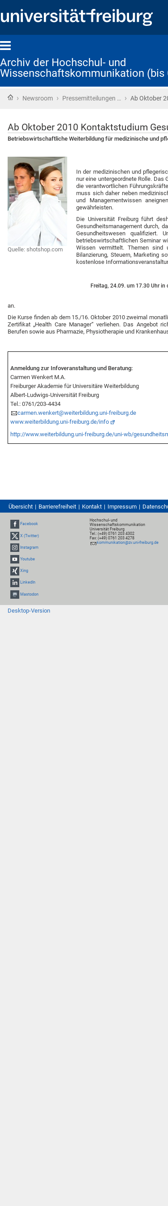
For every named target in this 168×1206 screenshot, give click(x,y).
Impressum (122, 506)
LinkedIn (27, 582)
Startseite (10, 97)
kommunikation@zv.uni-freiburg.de (128, 542)
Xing (24, 570)
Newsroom (37, 98)
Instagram (29, 547)
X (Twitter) (29, 536)
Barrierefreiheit (57, 506)
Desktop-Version (29, 610)
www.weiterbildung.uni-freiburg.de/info (59, 421)
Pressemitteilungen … (91, 98)
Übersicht (21, 506)
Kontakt (92, 506)
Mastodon (29, 594)
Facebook (29, 524)
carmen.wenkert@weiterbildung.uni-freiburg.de (76, 412)
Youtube (27, 559)
